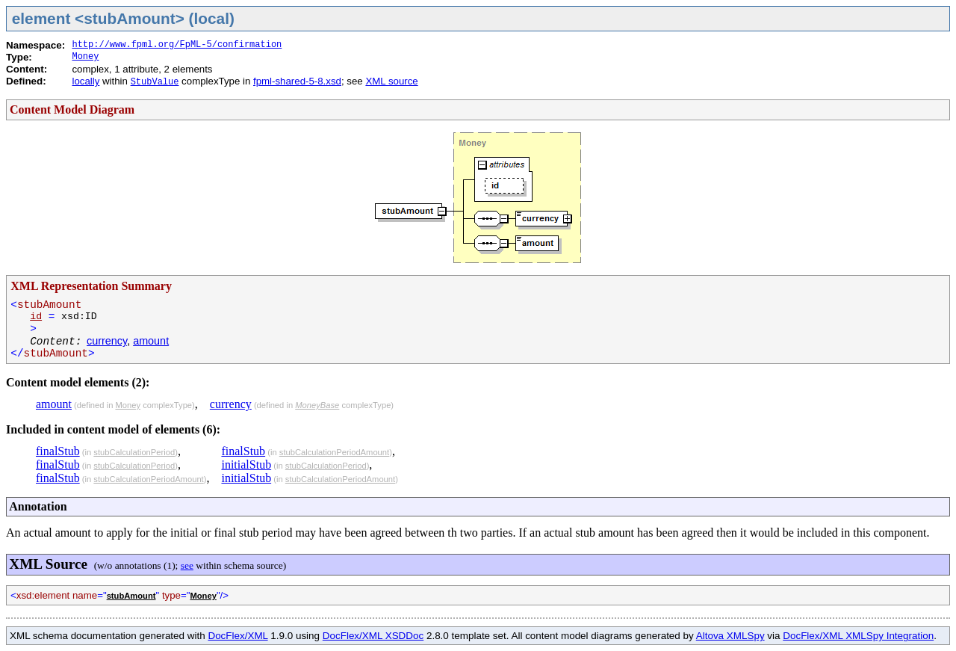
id (36, 316)
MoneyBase (317, 405)
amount (151, 341)
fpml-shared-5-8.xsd (297, 81)
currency (107, 341)
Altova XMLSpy (730, 635)
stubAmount (131, 595)
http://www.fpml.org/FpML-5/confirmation (177, 45)
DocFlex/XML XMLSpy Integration (858, 635)
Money (85, 57)
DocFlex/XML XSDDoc (373, 635)
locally (85, 81)
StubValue (155, 82)
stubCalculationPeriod (134, 452)
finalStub (58, 451)
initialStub (246, 464)
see (187, 565)
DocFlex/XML (237, 635)
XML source (391, 81)
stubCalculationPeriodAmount (148, 479)
